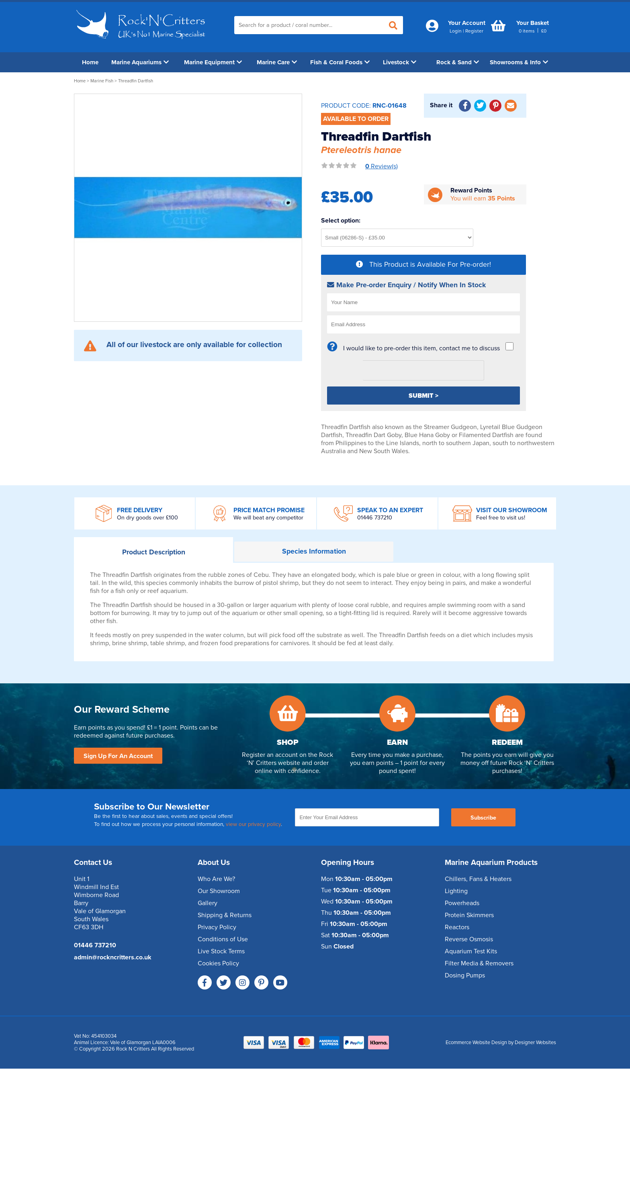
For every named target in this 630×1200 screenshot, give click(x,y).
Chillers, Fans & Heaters (478, 879)
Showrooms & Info (519, 62)
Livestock (399, 62)
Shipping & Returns (225, 915)
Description (153, 552)
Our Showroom (219, 891)
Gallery (207, 903)
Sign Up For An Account (118, 756)
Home (90, 62)
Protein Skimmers (469, 915)
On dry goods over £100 (147, 517)
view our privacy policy (253, 824)
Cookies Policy (218, 963)
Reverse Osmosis (469, 939)
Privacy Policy (217, 927)
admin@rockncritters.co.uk (112, 957)
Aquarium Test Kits (471, 951)
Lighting (456, 891)
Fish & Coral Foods (340, 62)
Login (456, 31)
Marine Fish (101, 81)
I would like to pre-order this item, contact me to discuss (421, 348)
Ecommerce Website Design (476, 1042)
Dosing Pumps (465, 975)
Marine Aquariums (140, 62)
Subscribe (483, 817)
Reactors (457, 927)
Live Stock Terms (221, 951)
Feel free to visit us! (500, 517)
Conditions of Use (223, 939)
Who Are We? (216, 879)
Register (474, 31)
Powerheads (462, 903)
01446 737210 (374, 517)
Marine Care (277, 62)
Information (314, 551)
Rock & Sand (457, 62)
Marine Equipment (213, 62)
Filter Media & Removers (479, 963)
